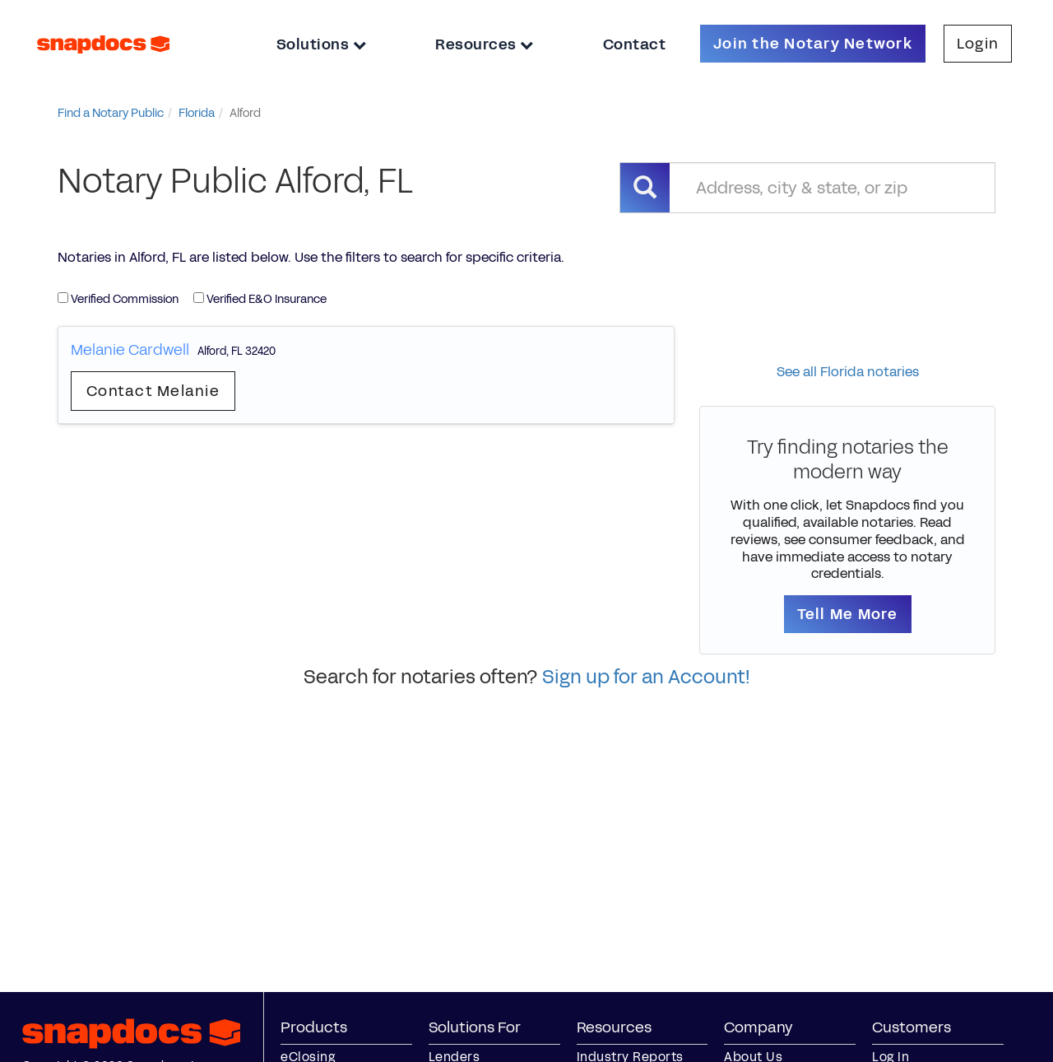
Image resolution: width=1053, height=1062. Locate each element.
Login (978, 43)
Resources (484, 44)
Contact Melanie (153, 391)
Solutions (321, 44)
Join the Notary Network (812, 43)
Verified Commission (118, 299)
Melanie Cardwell (130, 350)
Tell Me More (847, 614)
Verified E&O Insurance (260, 299)
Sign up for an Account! (646, 677)
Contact (634, 44)
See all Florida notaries (848, 371)
